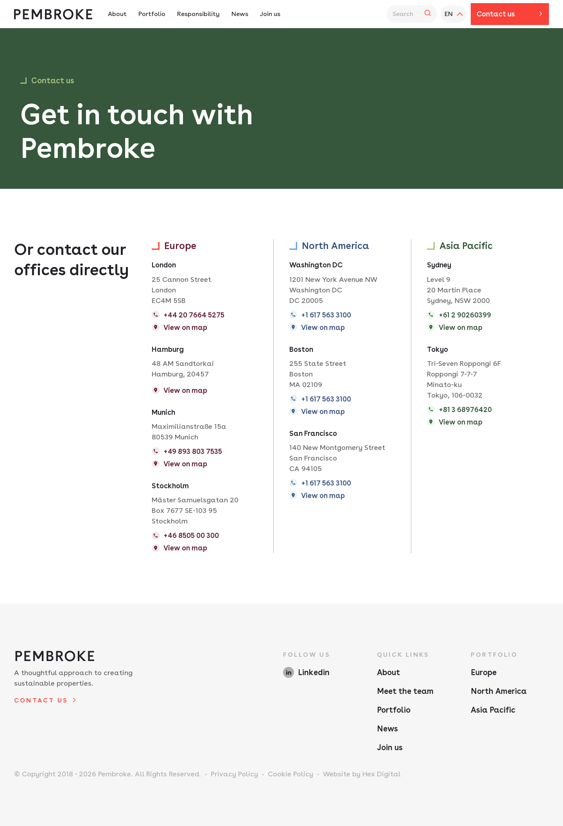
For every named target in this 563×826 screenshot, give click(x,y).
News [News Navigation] (239, 14)
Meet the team (405, 691)
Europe (484, 672)
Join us (390, 747)
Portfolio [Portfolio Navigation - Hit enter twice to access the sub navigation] (151, 14)
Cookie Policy (290, 774)
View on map (185, 327)
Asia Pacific (493, 710)
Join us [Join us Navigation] (270, 14)
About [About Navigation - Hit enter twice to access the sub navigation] (117, 14)
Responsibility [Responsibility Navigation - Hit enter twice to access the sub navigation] (198, 14)
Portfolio (394, 710)
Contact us (496, 14)
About (388, 672)
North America (499, 691)
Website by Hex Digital (362, 774)
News (387, 728)
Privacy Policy (234, 774)
